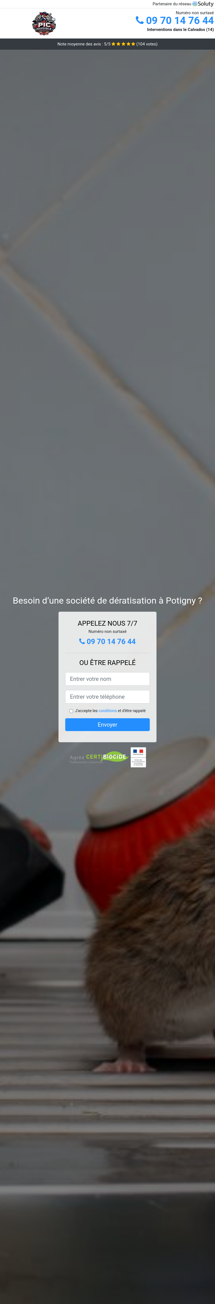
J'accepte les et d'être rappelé (110, 710)
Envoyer (107, 724)
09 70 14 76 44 (175, 20)
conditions (108, 710)
